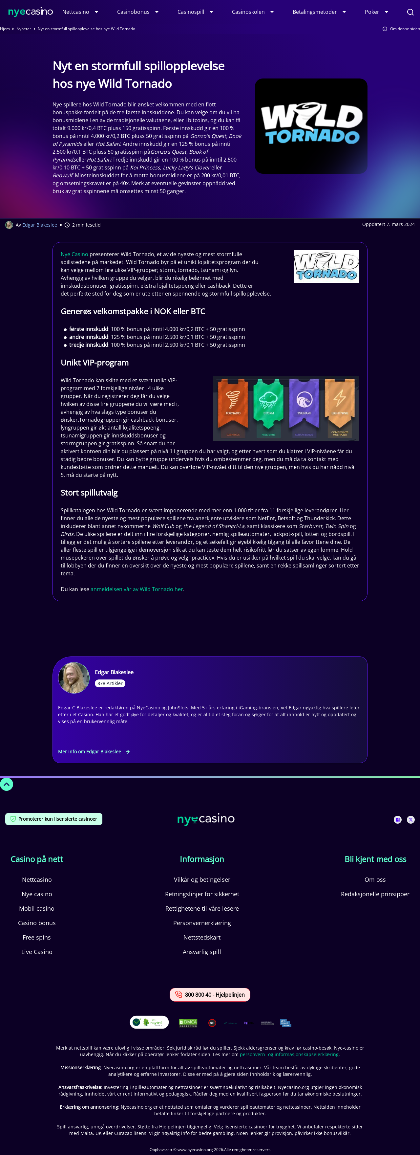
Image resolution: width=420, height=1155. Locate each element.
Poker (372, 11)
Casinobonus (133, 11)
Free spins (37, 937)
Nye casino (37, 894)
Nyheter (23, 29)
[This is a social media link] (398, 820)
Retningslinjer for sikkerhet (202, 894)
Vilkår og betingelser (202, 879)
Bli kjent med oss (375, 859)
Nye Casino (74, 254)
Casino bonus (37, 923)
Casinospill (191, 11)
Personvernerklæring (202, 923)
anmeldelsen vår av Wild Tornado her (137, 589)
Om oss (375, 879)
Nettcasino (75, 11)
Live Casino (36, 952)
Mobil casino (36, 908)
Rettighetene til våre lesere (202, 908)
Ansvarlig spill (202, 952)
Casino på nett (36, 859)
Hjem (5, 29)
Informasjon (202, 859)
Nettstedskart (201, 937)
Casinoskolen (248, 11)
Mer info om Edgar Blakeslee (94, 751)
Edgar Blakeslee (39, 225)
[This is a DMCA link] (188, 1023)
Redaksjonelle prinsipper (375, 894)
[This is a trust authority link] (230, 1023)
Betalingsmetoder (315, 11)
